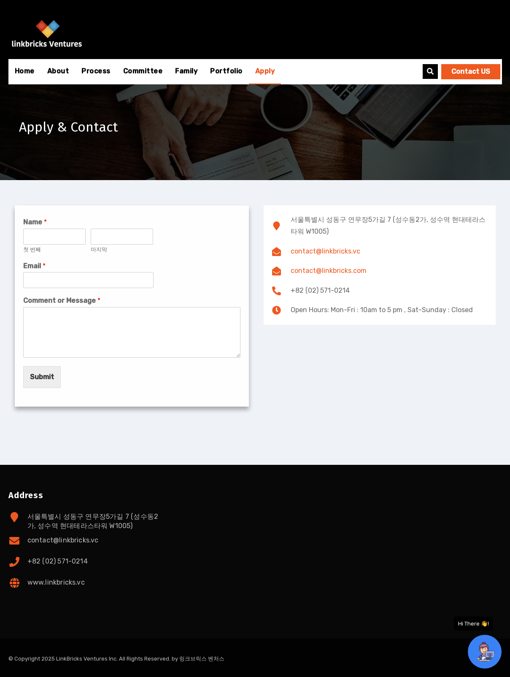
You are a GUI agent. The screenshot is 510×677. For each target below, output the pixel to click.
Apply (265, 71)
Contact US (470, 71)
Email (34, 266)
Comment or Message (61, 301)
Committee (143, 71)
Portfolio (226, 71)
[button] (430, 71)
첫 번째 (32, 249)
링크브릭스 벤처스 (201, 658)
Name (35, 222)
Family (186, 71)
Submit (42, 377)
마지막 (99, 249)
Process (96, 71)
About (58, 71)
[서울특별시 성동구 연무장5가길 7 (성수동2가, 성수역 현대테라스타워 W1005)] (380, 386)
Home (25, 71)
